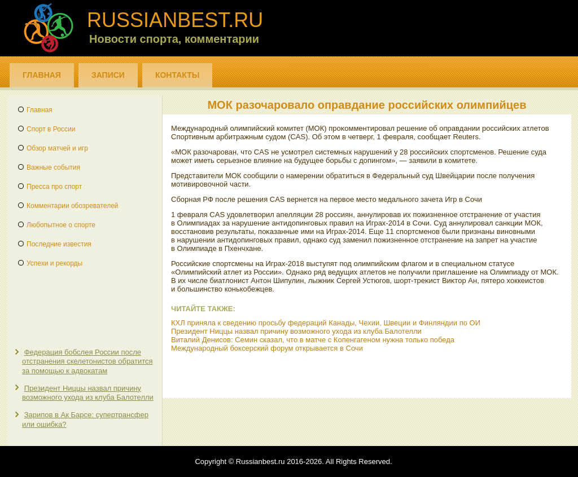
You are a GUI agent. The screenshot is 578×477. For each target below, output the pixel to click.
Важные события (53, 167)
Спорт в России (51, 129)
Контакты (177, 75)
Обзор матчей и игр (57, 148)
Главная (42, 75)
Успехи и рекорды (54, 263)
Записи (108, 75)
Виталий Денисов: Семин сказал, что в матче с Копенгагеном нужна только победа (312, 339)
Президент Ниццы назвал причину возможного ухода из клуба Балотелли (88, 392)
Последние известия (59, 244)
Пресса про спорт (54, 187)
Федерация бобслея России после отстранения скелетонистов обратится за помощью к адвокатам (87, 361)
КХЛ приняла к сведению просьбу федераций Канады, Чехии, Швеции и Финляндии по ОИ (325, 323)
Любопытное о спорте (61, 225)
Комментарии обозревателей (73, 206)
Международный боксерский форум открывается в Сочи (267, 348)
